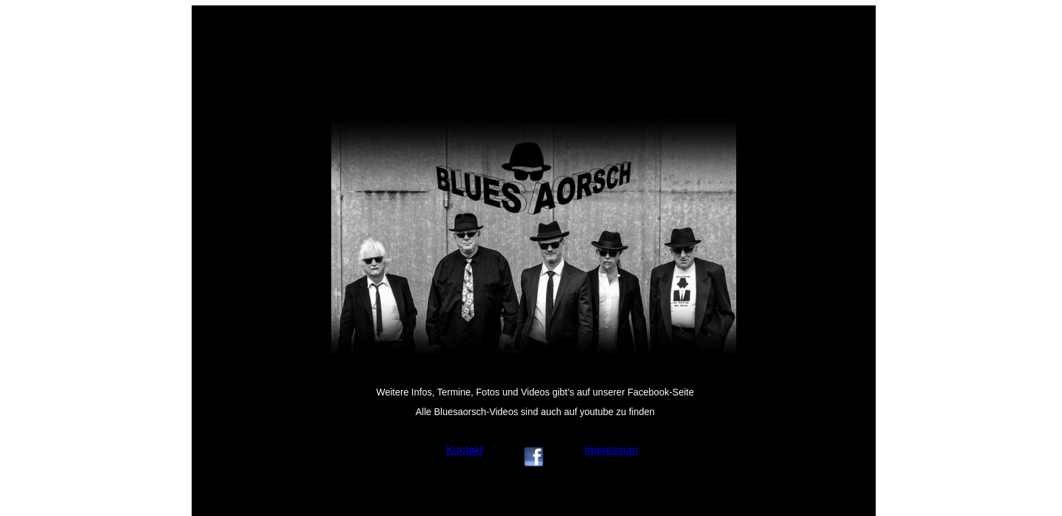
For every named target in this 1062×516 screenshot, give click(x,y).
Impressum (611, 450)
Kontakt (464, 450)
